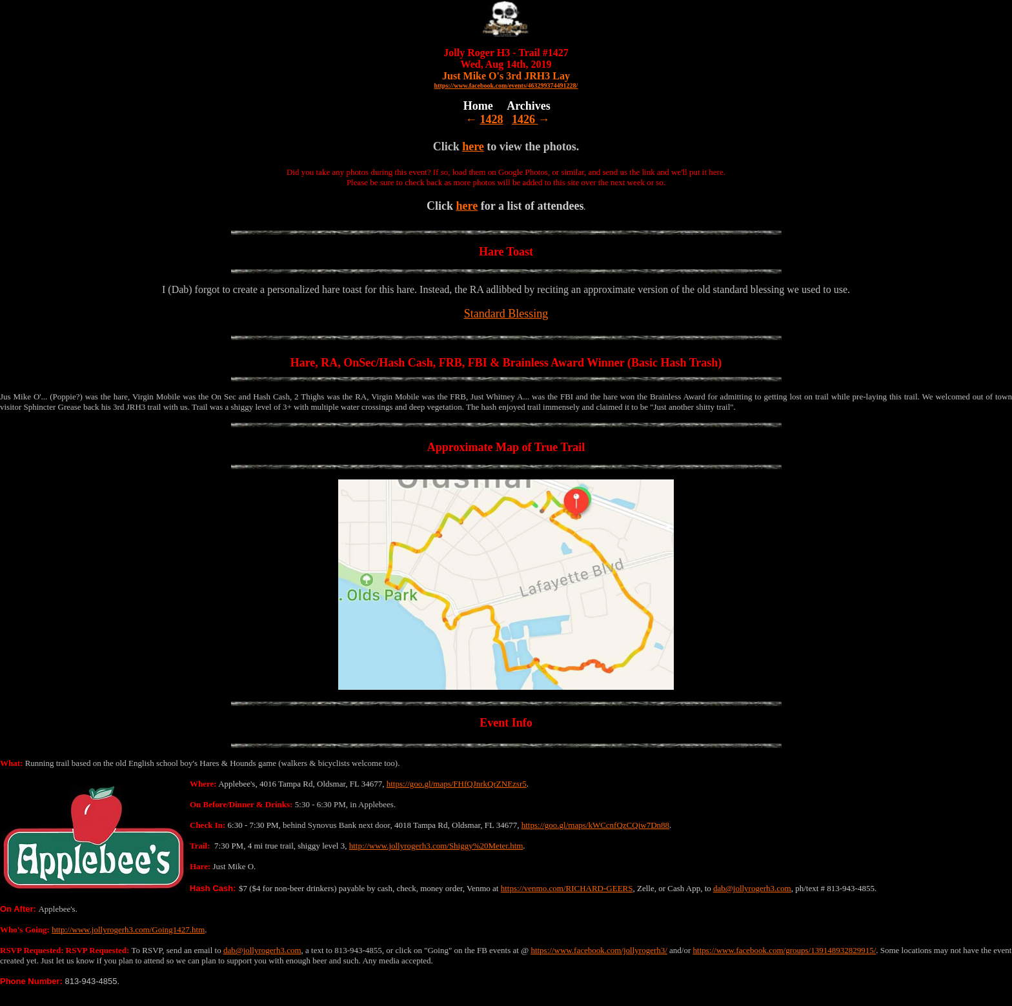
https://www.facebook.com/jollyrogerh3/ (599, 950)
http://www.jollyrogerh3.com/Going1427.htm (128, 929)
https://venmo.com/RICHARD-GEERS (567, 888)
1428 (491, 119)
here (473, 146)
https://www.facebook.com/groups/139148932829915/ (784, 950)
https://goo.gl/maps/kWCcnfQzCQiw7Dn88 (595, 825)
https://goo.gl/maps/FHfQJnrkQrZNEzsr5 (457, 784)
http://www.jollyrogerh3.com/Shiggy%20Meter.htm (436, 845)
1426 (525, 119)
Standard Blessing (506, 313)
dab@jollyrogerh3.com (752, 888)
